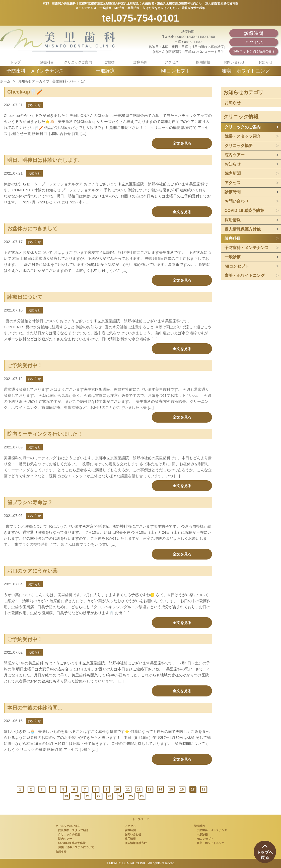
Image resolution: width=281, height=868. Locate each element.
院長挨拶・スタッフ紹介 (72, 830)
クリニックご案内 (78, 62)
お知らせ (265, 62)
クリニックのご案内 (243, 127)
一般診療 (105, 70)
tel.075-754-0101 (140, 18)
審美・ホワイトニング (246, 70)
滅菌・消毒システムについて (74, 847)
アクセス (253, 42)
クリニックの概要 (67, 834)
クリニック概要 (239, 145)
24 (120, 796)
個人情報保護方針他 (243, 229)
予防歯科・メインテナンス (35, 70)
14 (160, 789)
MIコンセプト (175, 70)
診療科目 (47, 62)
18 (203, 789)
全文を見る (182, 143)
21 (88, 796)
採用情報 (203, 62)
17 (192, 789)
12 (138, 789)
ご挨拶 (109, 62)
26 (142, 796)
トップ (15, 62)
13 (149, 789)
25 (131, 796)
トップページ (140, 819)
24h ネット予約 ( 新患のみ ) (253, 51)
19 (66, 796)
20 (77, 796)
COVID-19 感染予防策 (244, 210)
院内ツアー (235, 155)
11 (128, 789)
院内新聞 (233, 173)
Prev (11, 789)
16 (182, 789)
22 (98, 796)
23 (109, 796)
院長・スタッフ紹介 (243, 136)
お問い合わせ (234, 62)
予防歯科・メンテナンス (247, 248)
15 (171, 789)
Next (151, 796)
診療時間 (253, 33)
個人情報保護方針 (136, 842)
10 (117, 789)
